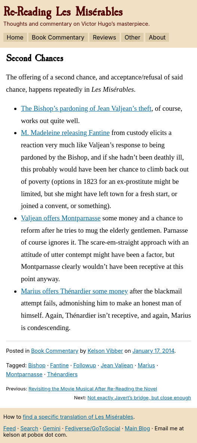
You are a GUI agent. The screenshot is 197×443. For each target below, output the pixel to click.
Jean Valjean (117, 365)
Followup (84, 365)
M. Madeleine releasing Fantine (65, 132)
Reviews (104, 37)
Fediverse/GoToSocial (92, 428)
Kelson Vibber (105, 351)
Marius (146, 365)
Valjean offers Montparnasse (61, 218)
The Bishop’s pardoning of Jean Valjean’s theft (86, 108)
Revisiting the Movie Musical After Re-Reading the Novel (92, 389)
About (157, 37)
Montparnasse (24, 374)
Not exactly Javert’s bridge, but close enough (139, 397)
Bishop (36, 365)
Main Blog (137, 428)
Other (132, 37)
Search (30, 428)
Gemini (52, 428)
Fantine (59, 365)
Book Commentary (58, 37)
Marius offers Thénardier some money (74, 291)
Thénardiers (62, 374)
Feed (9, 428)
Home (15, 37)
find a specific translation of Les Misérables (78, 417)
